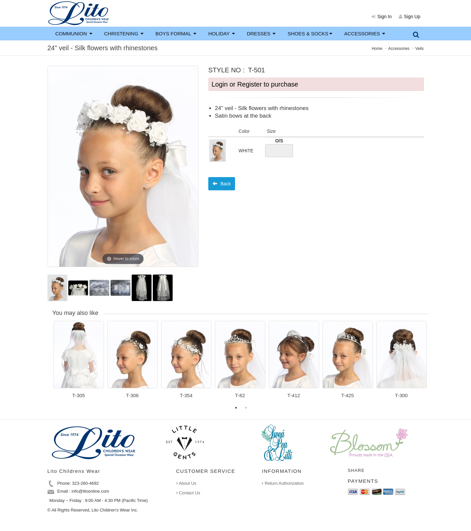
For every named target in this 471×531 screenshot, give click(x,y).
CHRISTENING (124, 33)
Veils (419, 48)
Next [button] (433, 363)
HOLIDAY (221, 33)
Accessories (399, 48)
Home (377, 48)
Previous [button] (48, 363)
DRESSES (261, 33)
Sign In (382, 16)
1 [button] (236, 407)
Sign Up (410, 16)
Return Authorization (282, 483)
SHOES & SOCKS (309, 33)
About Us (186, 483)
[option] (78, 362)
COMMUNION (73, 33)
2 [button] (246, 407)
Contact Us (188, 492)
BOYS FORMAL (175, 33)
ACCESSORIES (365, 33)
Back (222, 183)
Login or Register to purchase (255, 84)
